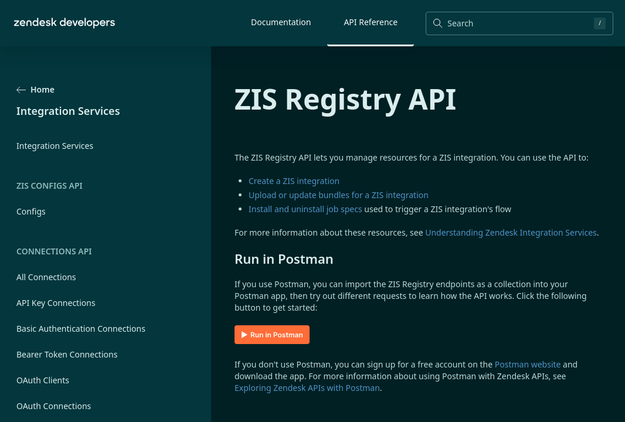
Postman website (528, 364)
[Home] (64, 23)
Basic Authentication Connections (80, 328)
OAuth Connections (53, 405)
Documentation (281, 22)
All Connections (46, 277)
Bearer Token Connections (66, 354)
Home (35, 89)
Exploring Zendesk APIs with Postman (307, 387)
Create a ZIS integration (294, 180)
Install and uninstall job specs (305, 209)
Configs (31, 211)
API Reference (371, 22)
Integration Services (54, 145)
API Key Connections (56, 302)
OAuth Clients (42, 380)
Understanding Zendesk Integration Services (511, 232)
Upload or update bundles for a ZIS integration (339, 194)
